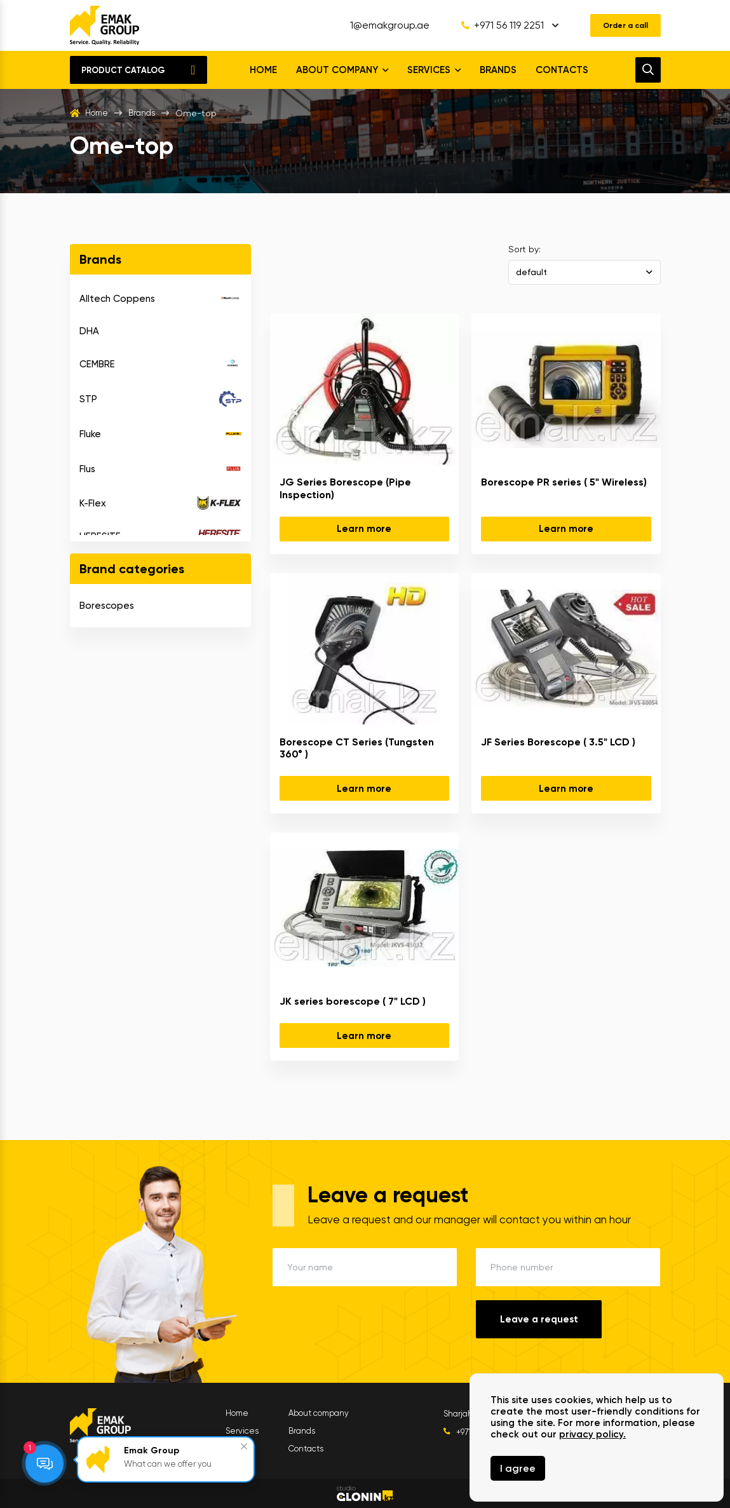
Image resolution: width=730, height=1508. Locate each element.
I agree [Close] (518, 1468)
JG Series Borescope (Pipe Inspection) (345, 488)
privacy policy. (592, 1434)
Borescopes (106, 605)
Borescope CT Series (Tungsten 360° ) (357, 748)
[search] (648, 70)
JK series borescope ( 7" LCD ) (353, 1001)
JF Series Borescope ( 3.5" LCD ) (558, 742)
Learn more (364, 528)
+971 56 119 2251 (492, 25)
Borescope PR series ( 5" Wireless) (564, 482)
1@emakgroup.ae (379, 25)
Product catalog (123, 70)
